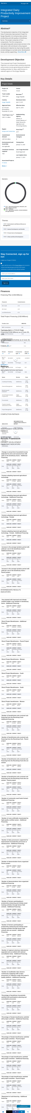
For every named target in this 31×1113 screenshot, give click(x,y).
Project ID (5, 88)
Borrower (19, 94)
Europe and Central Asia (8, 131)
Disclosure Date (21, 100)
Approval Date (6, 105)
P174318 (4, 163)
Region (4, 129)
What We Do (4, 3)
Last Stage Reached (22, 149)
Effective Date (20, 105)
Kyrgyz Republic (6, 102)
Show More (22, 52)
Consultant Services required (8, 150)
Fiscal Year (19, 129)
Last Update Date (21, 155)
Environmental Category (20, 136)
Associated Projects (8, 160)
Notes (4, 166)
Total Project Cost (8, 115)
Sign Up (5, 283)
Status (18, 88)
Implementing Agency (20, 115)
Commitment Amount (6, 136)
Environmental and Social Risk (7, 143)
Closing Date (20, 142)
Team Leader (6, 94)
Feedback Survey (23, 1106)
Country (4, 100)
